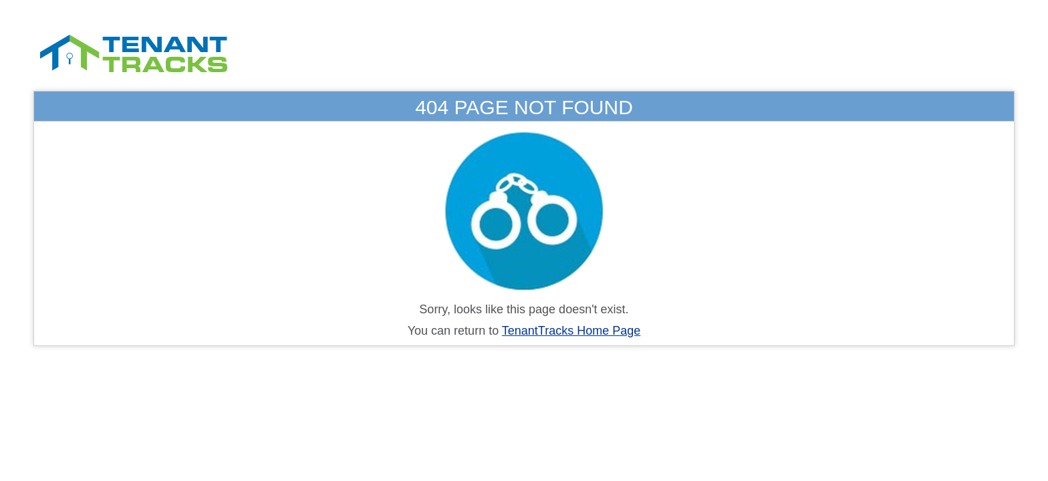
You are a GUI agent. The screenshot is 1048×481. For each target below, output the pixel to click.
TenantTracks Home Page (571, 330)
